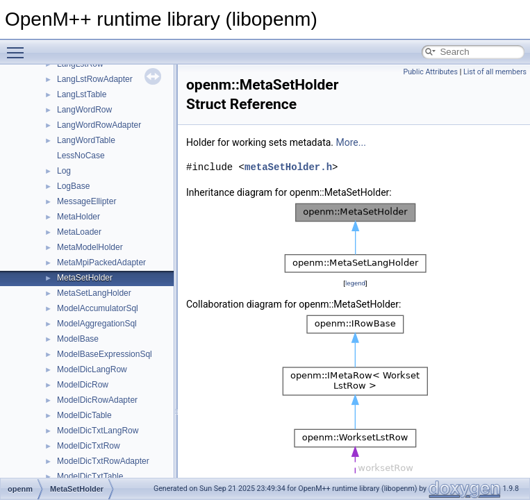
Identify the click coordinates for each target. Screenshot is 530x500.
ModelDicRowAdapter (97, 400)
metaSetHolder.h (288, 167)
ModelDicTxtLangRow (97, 430)
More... (351, 142)
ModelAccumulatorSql (97, 308)
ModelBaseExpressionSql (104, 354)
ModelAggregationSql (97, 323)
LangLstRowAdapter (95, 79)
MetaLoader (79, 232)
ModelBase (78, 339)
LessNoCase (81, 155)
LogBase (73, 186)
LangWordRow (84, 110)
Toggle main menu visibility (19, 46)
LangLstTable (81, 94)
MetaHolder (78, 217)
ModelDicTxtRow (88, 446)
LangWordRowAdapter (99, 125)
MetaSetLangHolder (94, 293)
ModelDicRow (82, 385)
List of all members (495, 71)
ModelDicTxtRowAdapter (103, 461)
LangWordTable (86, 140)
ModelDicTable (84, 415)
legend (355, 283)
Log (64, 171)
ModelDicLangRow (92, 369)
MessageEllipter (86, 201)
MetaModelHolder (90, 247)
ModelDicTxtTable (90, 476)
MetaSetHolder (85, 278)
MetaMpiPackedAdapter (101, 262)
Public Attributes (430, 71)
